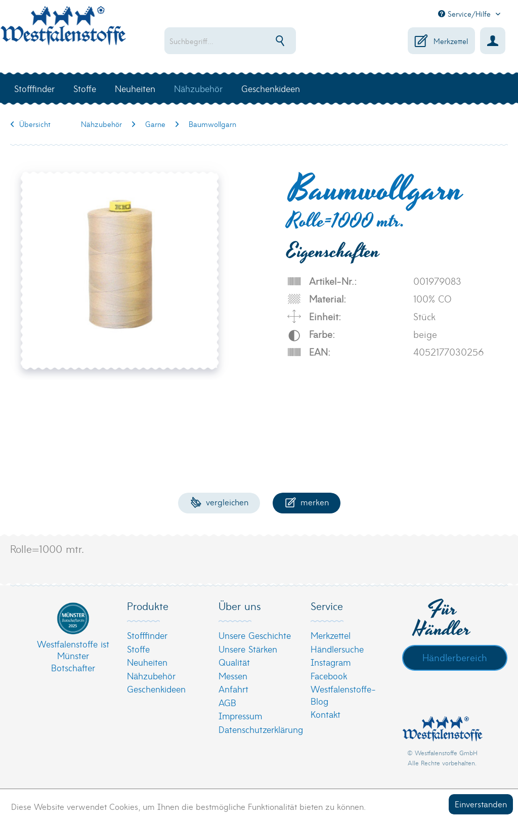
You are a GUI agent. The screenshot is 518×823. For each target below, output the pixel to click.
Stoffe (138, 648)
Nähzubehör (151, 675)
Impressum (240, 715)
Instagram (331, 662)
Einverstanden (481, 803)
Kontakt (325, 714)
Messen (233, 675)
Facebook (329, 675)
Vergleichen (219, 501)
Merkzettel (331, 635)
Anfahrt (233, 688)
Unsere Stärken (248, 648)
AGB (227, 702)
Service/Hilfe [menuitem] (465, 14)
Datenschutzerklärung (256, 729)
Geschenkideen (156, 688)
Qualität (234, 662)
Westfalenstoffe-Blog (343, 694)
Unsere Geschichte (255, 635)
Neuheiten (147, 662)
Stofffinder (147, 635)
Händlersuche (337, 648)
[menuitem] (236, 40)
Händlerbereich (454, 657)
